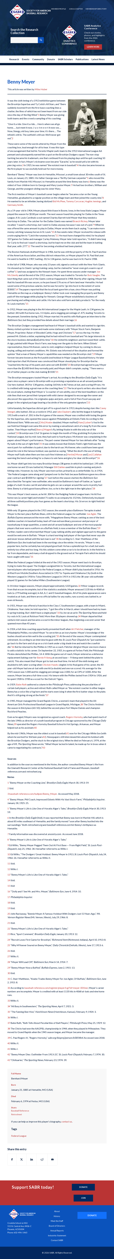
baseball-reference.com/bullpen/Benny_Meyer (33, 793)
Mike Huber (41, 89)
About (57, 1211)
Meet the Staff (57, 1221)
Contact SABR (57, 1240)
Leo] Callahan (95, 454)
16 (75, 320)
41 (67, 733)
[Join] (83, 1198)
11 (57, 235)
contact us (66, 1121)
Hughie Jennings (93, 201)
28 (93, 488)
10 (53, 231)
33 (58, 612)
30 (57, 538)
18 (52, 339)
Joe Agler (91, 513)
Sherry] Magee (43, 429)
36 (13, 646)
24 (17, 433)
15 (27, 303)
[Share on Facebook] (12, 1159)
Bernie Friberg (44, 657)
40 (35, 727)
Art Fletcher (77, 629)
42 (44, 736)
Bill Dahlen (59, 467)
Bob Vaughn (93, 275)
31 (32, 556)
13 (16, 271)
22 (65, 388)
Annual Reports (57, 1230)
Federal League (18, 1135)
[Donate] (83, 1187)
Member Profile (58, 9)
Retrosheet (16, 1114)
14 (16, 289)
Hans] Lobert (85, 422)
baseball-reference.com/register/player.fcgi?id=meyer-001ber (56, 987)
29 (99, 528)
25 (40, 443)
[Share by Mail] (52, 1159)
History (57, 1216)
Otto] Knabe (45, 422)
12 (29, 246)
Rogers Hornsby (74, 717)
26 (98, 458)
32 (79, 585)
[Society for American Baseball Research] (29, 12)
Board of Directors (57, 1226)
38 (81, 704)
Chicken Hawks (50, 664)
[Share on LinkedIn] (32, 1159)
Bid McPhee (59, 201)
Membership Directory (96, 9)
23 (88, 402)
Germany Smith (15, 204)
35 (57, 636)
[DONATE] (92, 1215)
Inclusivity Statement (57, 1235)
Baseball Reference (20, 1110)
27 (46, 477)
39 (15, 724)
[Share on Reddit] (42, 1159)
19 (93, 354)
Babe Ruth (21, 684)
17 (74, 332)
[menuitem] (59, 9)
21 (57, 371)
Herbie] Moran (75, 454)
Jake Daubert (64, 411)
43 (43, 747)
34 (79, 616)
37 (47, 695)
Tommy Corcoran (75, 201)
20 (69, 364)
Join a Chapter (76, 9)
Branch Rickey (80, 221)
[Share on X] (21, 1159)
